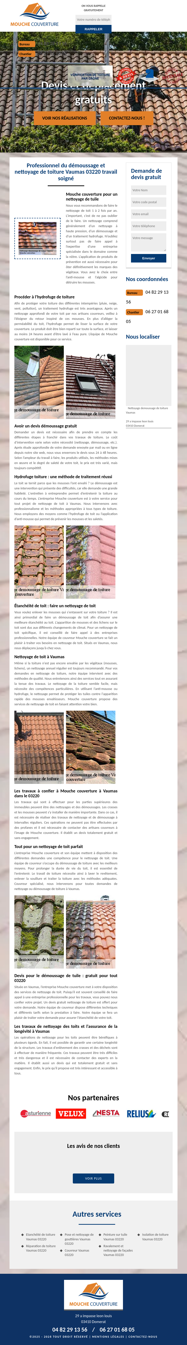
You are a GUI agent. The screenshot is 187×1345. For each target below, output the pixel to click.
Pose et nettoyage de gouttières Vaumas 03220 (79, 1239)
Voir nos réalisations (64, 118)
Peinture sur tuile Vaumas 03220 (115, 1237)
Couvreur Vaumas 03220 (77, 1252)
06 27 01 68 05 (52, 53)
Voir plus (93, 1178)
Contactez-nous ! (127, 118)
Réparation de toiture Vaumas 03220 (41, 1248)
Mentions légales (108, 1336)
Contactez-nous (143, 1336)
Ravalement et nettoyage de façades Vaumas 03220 (118, 1250)
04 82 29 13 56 (52, 43)
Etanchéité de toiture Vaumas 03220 (40, 1237)
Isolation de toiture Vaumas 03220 (155, 1237)
